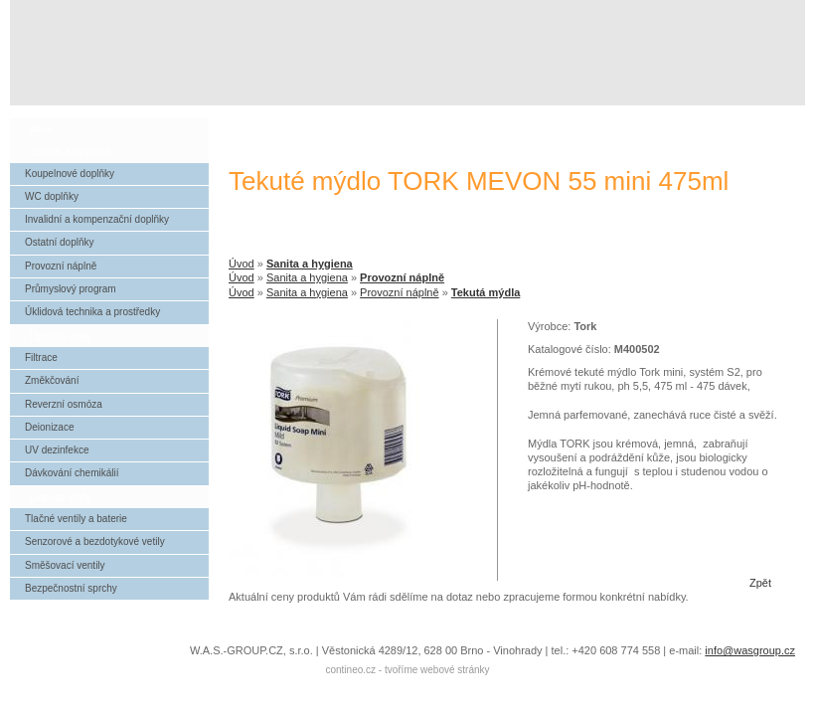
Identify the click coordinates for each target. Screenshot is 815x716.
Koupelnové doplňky (69, 173)
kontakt (756, 115)
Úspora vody (60, 497)
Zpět (760, 583)
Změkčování (52, 380)
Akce (42, 129)
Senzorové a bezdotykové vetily (95, 541)
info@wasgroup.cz (750, 650)
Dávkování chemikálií (71, 472)
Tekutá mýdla (486, 292)
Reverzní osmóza (63, 404)
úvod (471, 115)
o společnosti (566, 115)
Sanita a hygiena (309, 263)
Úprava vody (60, 336)
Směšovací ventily (65, 565)
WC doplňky (52, 196)
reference (662, 115)
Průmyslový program (70, 288)
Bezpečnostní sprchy (71, 588)
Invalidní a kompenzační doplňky (97, 219)
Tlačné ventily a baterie (76, 518)
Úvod (241, 263)
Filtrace (41, 357)
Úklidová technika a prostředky (92, 311)
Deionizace (49, 427)
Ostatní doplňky (59, 242)
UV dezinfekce (56, 450)
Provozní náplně (402, 277)
